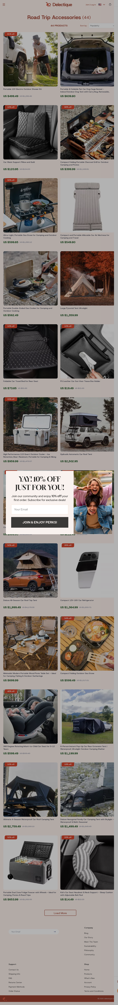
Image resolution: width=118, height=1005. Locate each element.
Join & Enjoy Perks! (39, 522)
